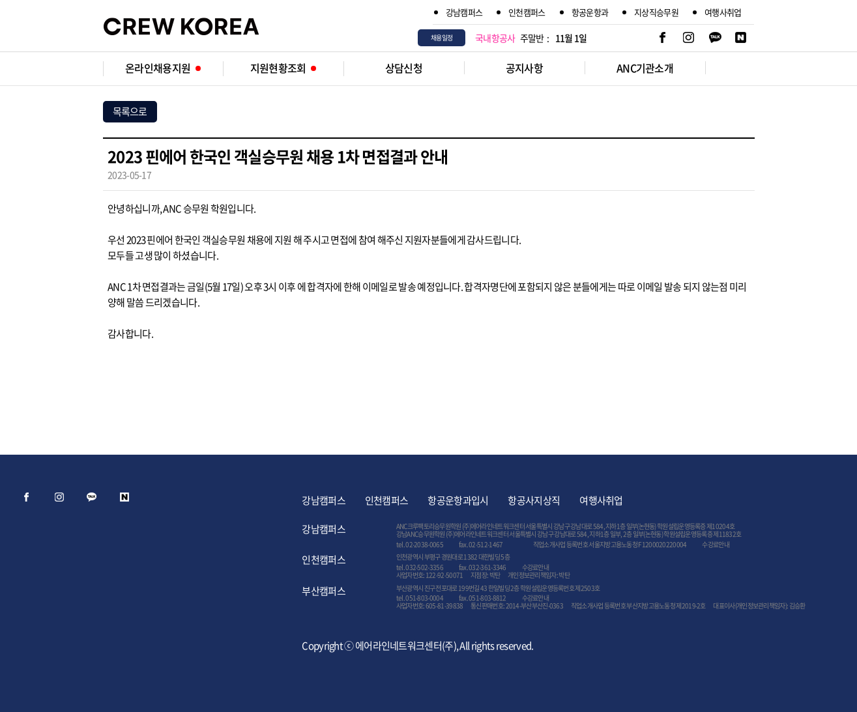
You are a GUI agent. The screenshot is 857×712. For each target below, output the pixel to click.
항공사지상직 (534, 500)
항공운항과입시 (458, 500)
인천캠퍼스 (526, 12)
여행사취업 (723, 12)
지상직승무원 (656, 12)
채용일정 (441, 37)
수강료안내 (715, 544)
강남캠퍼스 (464, 12)
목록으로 (130, 111)
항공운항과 (590, 12)
